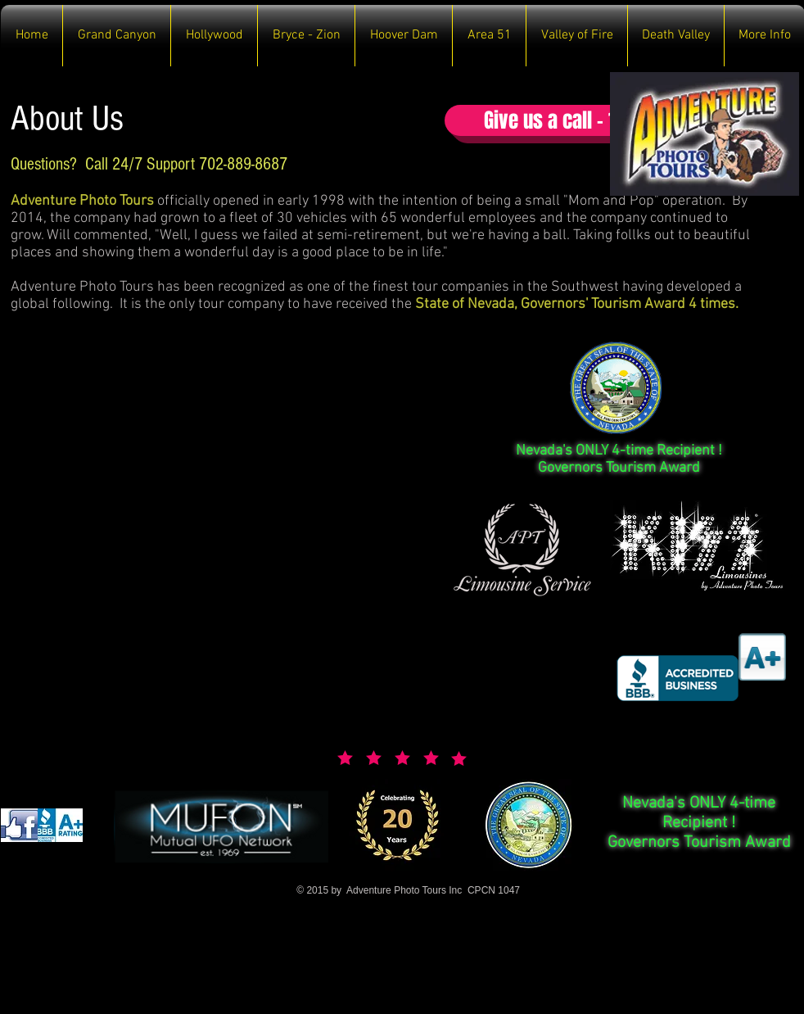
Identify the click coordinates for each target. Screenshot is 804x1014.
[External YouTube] (220, 498)
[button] (116, 35)
